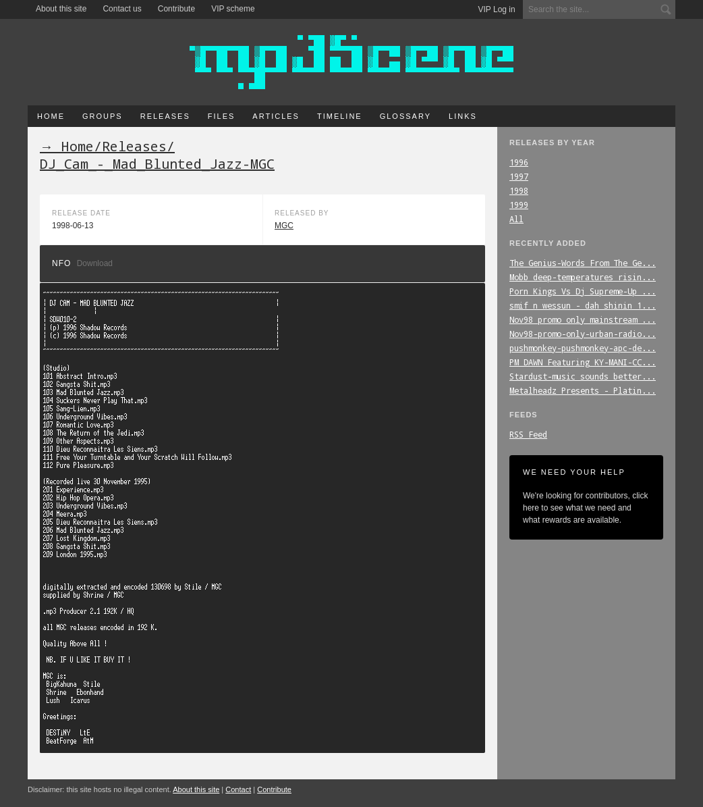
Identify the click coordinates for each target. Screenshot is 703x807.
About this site (61, 9)
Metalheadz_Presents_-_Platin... (582, 390)
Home (51, 116)
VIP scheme (232, 9)
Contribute (176, 9)
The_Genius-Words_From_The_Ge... (582, 262)
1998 (518, 190)
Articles (276, 116)
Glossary (405, 116)
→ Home (67, 146)
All (516, 218)
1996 (518, 162)
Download (95, 263)
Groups (102, 116)
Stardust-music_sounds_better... (582, 376)
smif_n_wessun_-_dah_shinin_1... (582, 305)
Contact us (122, 9)
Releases (165, 116)
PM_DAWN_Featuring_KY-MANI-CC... (582, 362)
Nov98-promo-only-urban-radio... (582, 333)
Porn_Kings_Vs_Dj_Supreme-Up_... (582, 291)
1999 (518, 204)
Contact (238, 789)
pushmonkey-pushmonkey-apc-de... (582, 347)
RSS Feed (528, 434)
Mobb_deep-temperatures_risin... (582, 276)
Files (221, 116)
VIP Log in (496, 9)
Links (463, 116)
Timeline (339, 116)
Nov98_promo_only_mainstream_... (582, 319)
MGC (284, 225)
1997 (518, 176)
